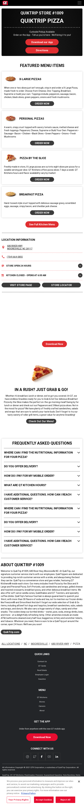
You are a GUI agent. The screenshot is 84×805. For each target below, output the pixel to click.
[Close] (79, 785)
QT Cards (42, 666)
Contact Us (42, 661)
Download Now (52, 343)
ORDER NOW (42, 103)
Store (42, 266)
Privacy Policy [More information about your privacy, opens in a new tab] (28, 797)
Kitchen (42, 275)
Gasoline (42, 679)
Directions (36, 49)
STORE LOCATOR (61, 285)
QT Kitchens (42, 697)
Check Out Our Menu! (41, 421)
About (42, 710)
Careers (42, 706)
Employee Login (42, 675)
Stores (42, 702)
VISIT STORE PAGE (21, 285)
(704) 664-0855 (15, 256)
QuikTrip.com (11, 632)
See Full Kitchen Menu (42, 224)
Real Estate (42, 670)
